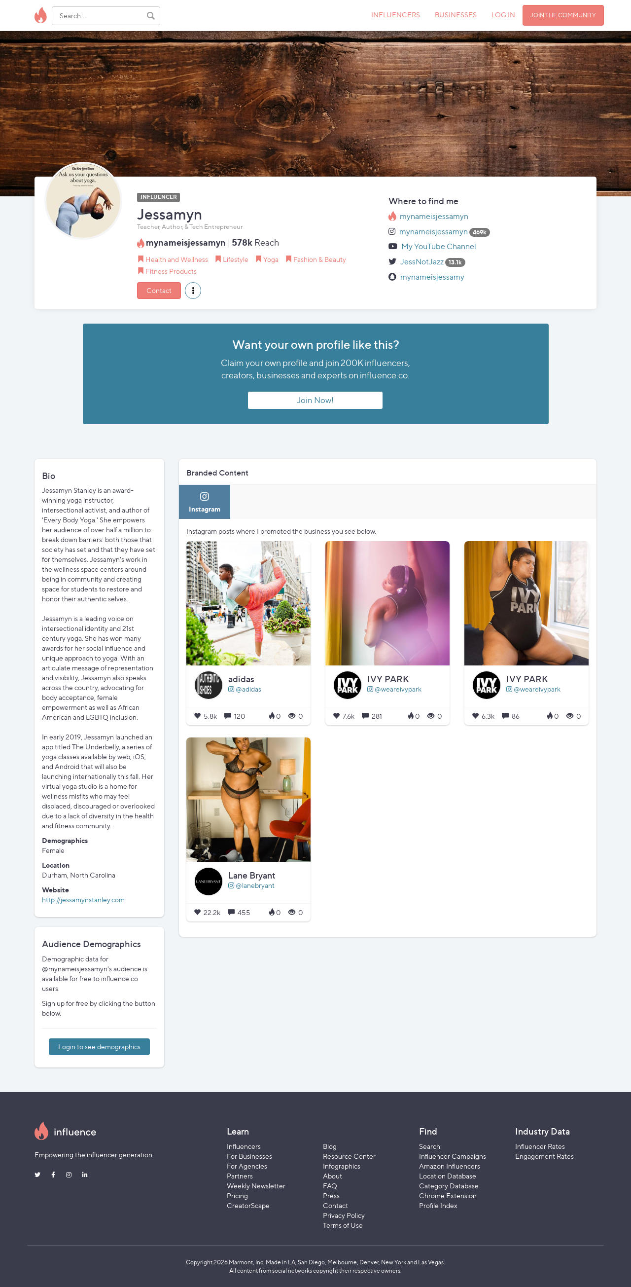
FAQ (330, 1185)
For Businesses (249, 1156)
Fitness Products (171, 271)
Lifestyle (235, 259)
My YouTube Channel (438, 246)
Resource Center (349, 1156)
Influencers (244, 1146)
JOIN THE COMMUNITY (563, 15)
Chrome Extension (448, 1195)
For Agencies (247, 1166)
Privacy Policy (344, 1215)
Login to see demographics (99, 1046)
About (332, 1176)
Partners (240, 1176)
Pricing (237, 1195)
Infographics (341, 1166)
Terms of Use (343, 1225)
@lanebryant (251, 885)
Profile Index (438, 1205)
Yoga (271, 259)
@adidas (244, 689)
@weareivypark (394, 689)
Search (429, 1146)
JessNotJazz (422, 261)
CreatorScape (248, 1205)
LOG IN (503, 14)
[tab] (204, 502)
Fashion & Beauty (319, 259)
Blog (330, 1146)
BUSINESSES (456, 14)
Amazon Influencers (449, 1166)
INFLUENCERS (395, 14)
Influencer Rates (540, 1146)
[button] (193, 290)
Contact (159, 290)
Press (331, 1195)
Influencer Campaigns (452, 1156)
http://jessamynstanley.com (83, 899)
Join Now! (315, 400)
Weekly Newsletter (256, 1185)
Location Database (447, 1176)
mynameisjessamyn (434, 216)
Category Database (449, 1185)
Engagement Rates (544, 1156)
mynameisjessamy (432, 277)
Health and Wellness (176, 259)
